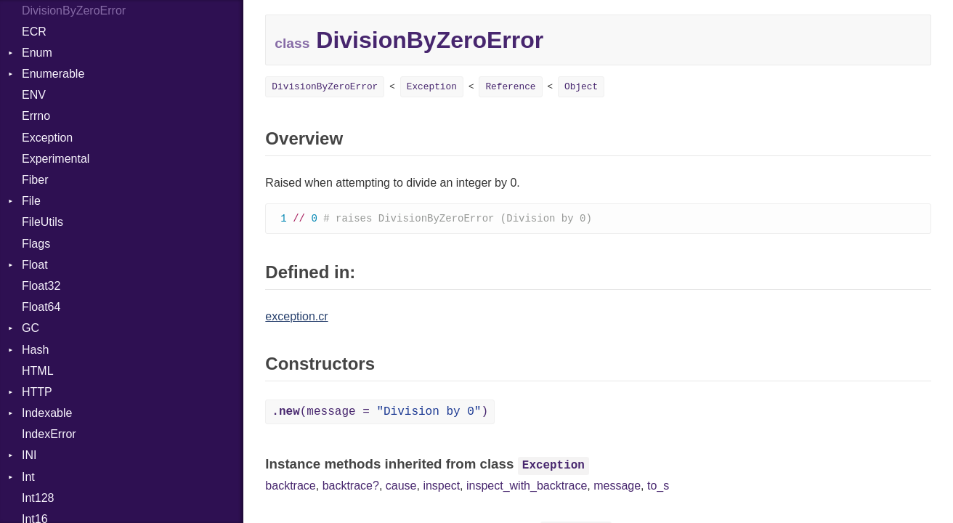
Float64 (41, 307)
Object (581, 86)
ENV (34, 95)
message (617, 486)
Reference (510, 86)
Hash (35, 350)
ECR (34, 31)
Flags (36, 244)
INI (29, 455)
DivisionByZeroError (325, 86)
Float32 (41, 286)
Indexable (47, 413)
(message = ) (380, 412)
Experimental (55, 159)
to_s (658, 486)
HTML (38, 371)
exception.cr (296, 317)
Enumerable (53, 74)
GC (30, 328)
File (31, 201)
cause (401, 486)
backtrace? (351, 486)
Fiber (35, 180)
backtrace (290, 486)
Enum (37, 52)
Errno (36, 116)
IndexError (49, 434)
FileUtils (42, 222)
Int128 (38, 498)
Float (35, 265)
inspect (441, 486)
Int (28, 477)
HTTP (37, 392)
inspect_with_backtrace (526, 486)
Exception (47, 137)
